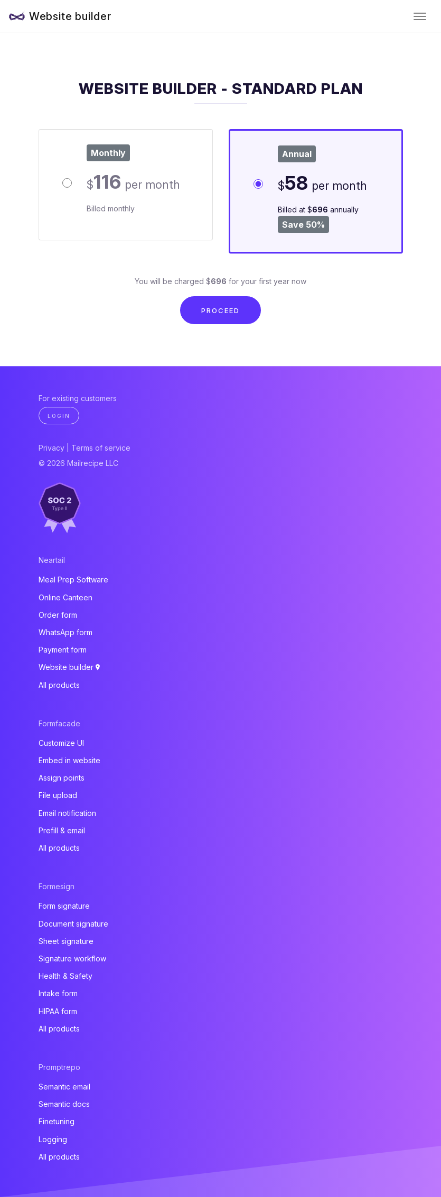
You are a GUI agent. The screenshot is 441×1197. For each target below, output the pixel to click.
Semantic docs (64, 1103)
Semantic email (64, 1086)
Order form (58, 614)
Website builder (70, 16)
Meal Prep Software (73, 579)
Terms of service (100, 447)
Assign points (62, 777)
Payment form (63, 649)
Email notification (67, 813)
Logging (53, 1139)
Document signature (73, 923)
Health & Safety (65, 975)
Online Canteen (65, 597)
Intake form (58, 993)
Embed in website (69, 760)
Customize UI (61, 742)
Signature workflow (72, 958)
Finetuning (56, 1121)
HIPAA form (58, 1011)
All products (59, 684)
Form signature (64, 905)
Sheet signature (66, 941)
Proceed (220, 310)
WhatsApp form (65, 632)
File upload (58, 795)
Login (59, 416)
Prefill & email (62, 830)
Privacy (51, 447)
